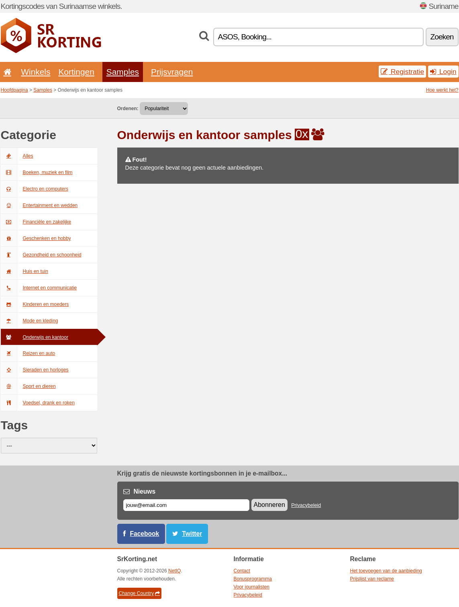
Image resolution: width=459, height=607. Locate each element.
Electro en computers (34, 189)
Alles (17, 156)
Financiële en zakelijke (36, 222)
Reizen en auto (28, 353)
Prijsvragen (172, 71)
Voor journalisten (251, 587)
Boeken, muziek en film (37, 172)
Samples (122, 71)
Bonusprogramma (253, 579)
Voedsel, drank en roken (38, 403)
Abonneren (269, 504)
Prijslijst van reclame (372, 579)
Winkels (35, 71)
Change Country (139, 593)
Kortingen (76, 71)
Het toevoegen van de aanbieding (386, 571)
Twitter (192, 533)
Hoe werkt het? (442, 90)
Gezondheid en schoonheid (41, 255)
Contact (242, 571)
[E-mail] (186, 505)
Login (443, 72)
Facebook (144, 533)
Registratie (402, 72)
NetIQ (174, 571)
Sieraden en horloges (35, 370)
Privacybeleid (306, 505)
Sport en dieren (28, 386)
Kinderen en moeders (35, 304)
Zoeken (442, 37)
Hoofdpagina (14, 90)
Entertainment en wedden (39, 205)
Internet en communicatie (39, 288)
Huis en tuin (24, 271)
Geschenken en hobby (36, 238)
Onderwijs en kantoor (34, 337)
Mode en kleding (29, 321)
